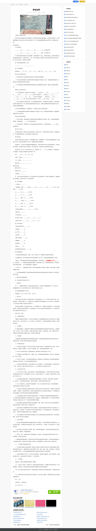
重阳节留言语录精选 (70, 56)
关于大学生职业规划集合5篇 (72, 41)
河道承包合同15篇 (17, 512)
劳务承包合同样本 (70, 50)
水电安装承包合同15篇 (42, 518)
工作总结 (68, 100)
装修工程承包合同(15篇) (42, 512)
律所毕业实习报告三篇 (71, 23)
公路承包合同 (40, 522)
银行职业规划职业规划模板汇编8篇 (73, 38)
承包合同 (26, 4)
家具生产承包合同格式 (71, 26)
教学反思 (68, 97)
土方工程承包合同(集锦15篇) (19, 514)
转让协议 (68, 91)
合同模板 (21, 4)
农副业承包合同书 (70, 47)
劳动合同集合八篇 (70, 14)
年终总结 (68, 109)
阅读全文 (39, 12)
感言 (67, 94)
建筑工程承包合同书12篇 (18, 518)
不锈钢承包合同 (16, 516)
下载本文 (43, 12)
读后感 (67, 85)
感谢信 (67, 103)
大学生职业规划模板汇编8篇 (72, 35)
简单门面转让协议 (70, 32)
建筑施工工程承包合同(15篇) (43, 516)
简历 (67, 79)
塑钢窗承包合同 (16, 522)
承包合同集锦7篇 (69, 29)
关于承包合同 (40, 514)
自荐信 (67, 82)
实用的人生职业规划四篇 (71, 44)
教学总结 (68, 73)
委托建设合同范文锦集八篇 (72, 17)
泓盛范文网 (46, 529)
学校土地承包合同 (17, 520)
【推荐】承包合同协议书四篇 (23, 524)
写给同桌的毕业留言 (70, 53)
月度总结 (68, 67)
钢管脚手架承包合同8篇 (42, 520)
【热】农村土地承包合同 (54, 524)
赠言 (67, 76)
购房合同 (68, 70)
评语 (67, 64)
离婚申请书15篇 (69, 11)
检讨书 (67, 88)
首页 (17, 4)
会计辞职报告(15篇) (70, 20)
